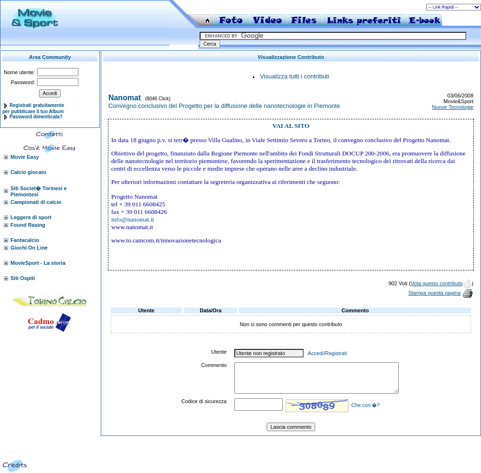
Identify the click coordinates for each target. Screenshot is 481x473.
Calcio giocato (28, 172)
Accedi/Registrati (327, 353)
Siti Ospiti (22, 278)
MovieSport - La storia (38, 263)
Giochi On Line (29, 248)
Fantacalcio (24, 240)
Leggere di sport (30, 217)
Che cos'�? (365, 405)
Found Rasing (27, 225)
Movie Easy (24, 157)
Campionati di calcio (35, 202)
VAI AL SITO (290, 125)
